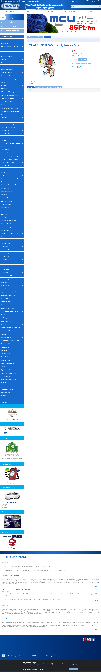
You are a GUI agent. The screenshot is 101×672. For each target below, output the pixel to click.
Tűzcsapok (4, 366)
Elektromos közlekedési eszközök (9, 95)
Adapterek (4, 43)
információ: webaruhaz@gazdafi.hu (30, 1)
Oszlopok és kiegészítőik (7, 308)
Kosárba (83, 59)
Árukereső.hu (12, 548)
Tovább (96, 572)
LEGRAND (47, 37)
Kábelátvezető (5, 214)
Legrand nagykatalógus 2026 (32, 81)
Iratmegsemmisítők (6, 204)
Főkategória (30, 37)
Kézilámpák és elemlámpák (8, 230)
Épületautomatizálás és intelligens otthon (10, 113)
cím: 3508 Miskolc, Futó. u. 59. (11, 1)
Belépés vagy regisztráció (93, 1)
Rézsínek (4, 318)
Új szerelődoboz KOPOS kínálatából (10, 575)
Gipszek (3, 172)
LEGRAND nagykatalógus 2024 (32, 83)
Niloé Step (4, 618)
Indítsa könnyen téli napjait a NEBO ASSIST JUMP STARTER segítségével (19, 589)
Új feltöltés (39, 37)
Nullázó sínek (5, 298)
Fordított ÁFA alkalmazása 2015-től (10, 561)
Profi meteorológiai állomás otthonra (10, 604)
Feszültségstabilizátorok (7, 137)
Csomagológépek (5, 75)
